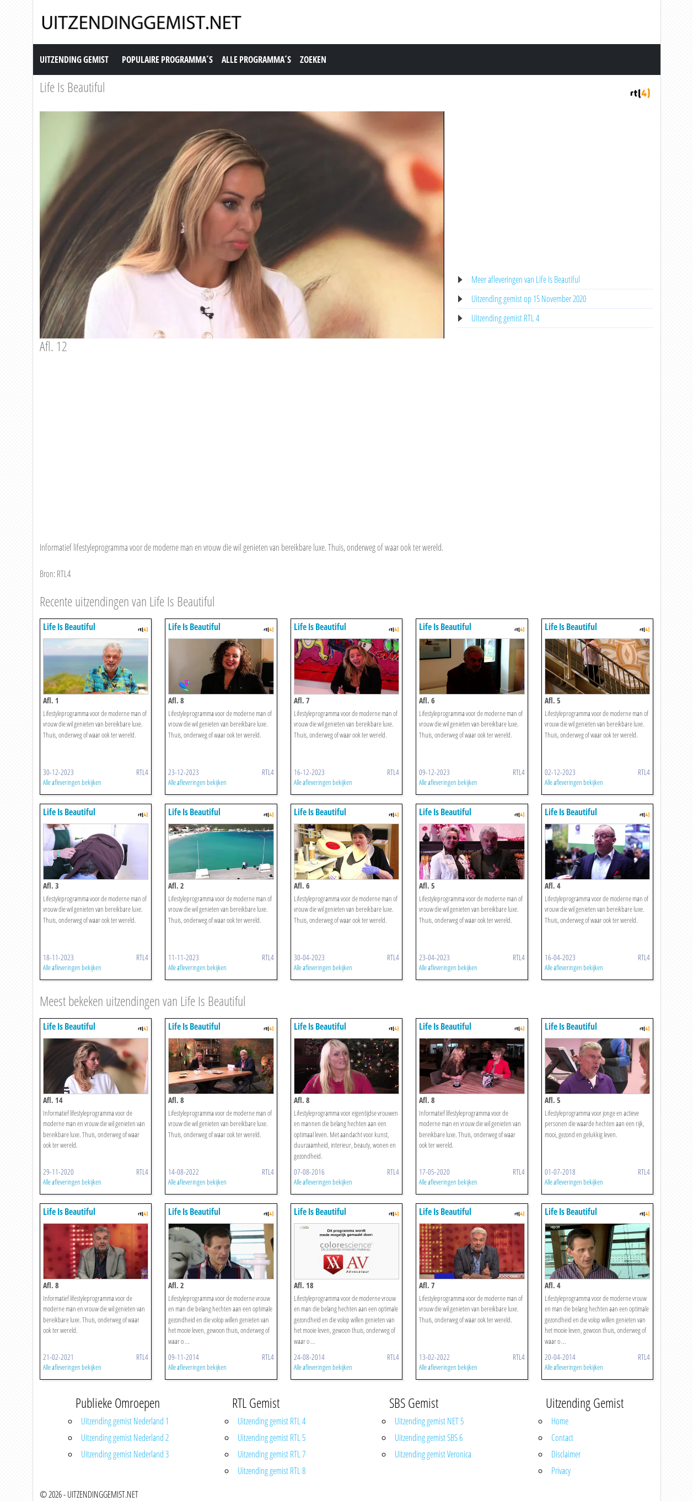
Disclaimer (566, 1454)
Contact (562, 1438)
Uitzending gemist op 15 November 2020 (528, 299)
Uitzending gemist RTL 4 (505, 318)
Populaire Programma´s (167, 59)
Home (559, 1421)
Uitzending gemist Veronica (433, 1454)
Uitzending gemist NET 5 (429, 1421)
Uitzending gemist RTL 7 (271, 1454)
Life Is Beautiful (72, 87)
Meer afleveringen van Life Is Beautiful (525, 279)
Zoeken (313, 59)
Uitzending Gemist (74, 59)
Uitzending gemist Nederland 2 (125, 1438)
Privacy (561, 1471)
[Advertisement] (242, 437)
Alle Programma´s (256, 59)
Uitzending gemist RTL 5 (271, 1438)
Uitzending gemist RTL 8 (271, 1471)
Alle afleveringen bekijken (72, 782)
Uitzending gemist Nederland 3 (125, 1454)
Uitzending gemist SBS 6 (429, 1438)
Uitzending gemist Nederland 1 (125, 1421)
